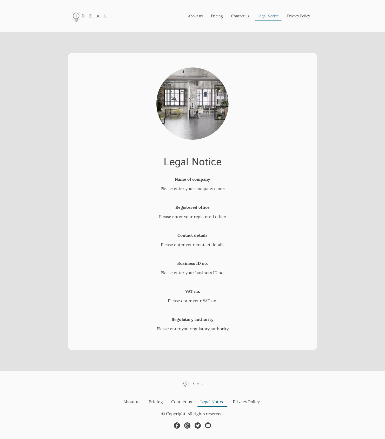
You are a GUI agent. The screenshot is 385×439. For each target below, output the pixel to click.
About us (195, 16)
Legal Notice (268, 16)
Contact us (240, 16)
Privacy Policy (298, 16)
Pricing (217, 16)
